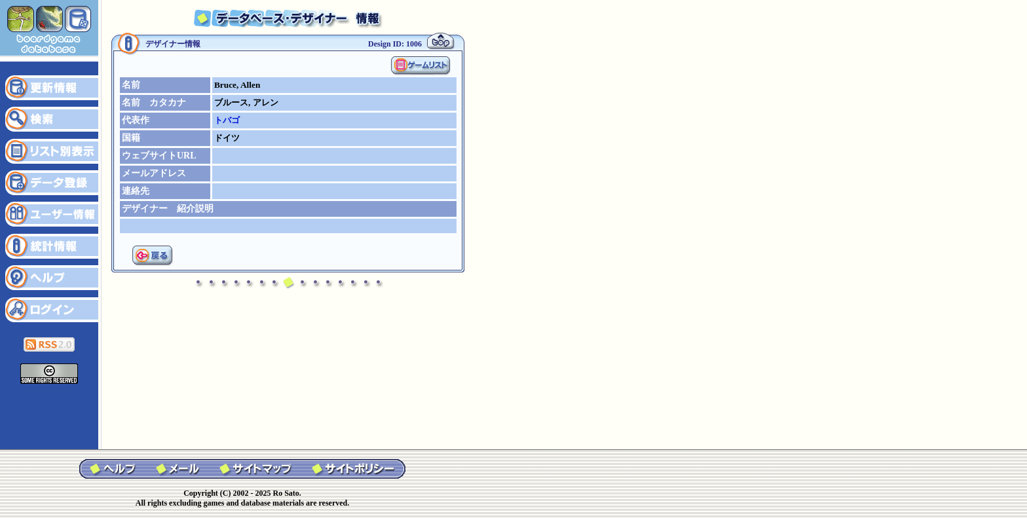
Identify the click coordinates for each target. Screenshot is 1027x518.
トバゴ (227, 120)
